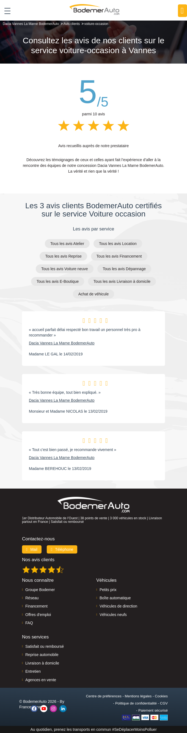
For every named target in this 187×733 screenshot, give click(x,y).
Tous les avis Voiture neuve (64, 269)
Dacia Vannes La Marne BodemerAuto (62, 343)
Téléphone (62, 549)
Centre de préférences (103, 696)
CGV (164, 703)
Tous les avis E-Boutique (58, 281)
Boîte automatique (115, 598)
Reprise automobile (42, 654)
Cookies (161, 696)
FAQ (29, 623)
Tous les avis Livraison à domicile (122, 281)
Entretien (33, 671)
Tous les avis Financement (119, 256)
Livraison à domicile (42, 663)
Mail (31, 549)
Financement (36, 606)
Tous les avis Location (118, 243)
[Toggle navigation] (5, 10)
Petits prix (108, 589)
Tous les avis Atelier (67, 243)
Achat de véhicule (93, 294)
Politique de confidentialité (136, 703)
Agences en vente (40, 680)
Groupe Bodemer (40, 589)
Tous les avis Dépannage (124, 269)
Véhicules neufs (113, 614)
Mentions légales (138, 696)
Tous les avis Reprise (63, 256)
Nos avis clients (38, 559)
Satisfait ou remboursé (44, 646)
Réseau (31, 598)
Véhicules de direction (118, 606)
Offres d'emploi (38, 614)
